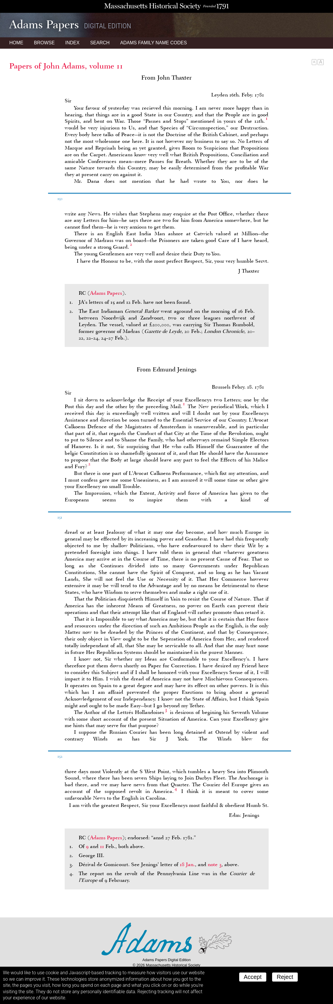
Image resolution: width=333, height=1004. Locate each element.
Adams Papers (106, 293)
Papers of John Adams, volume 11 (66, 66)
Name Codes (153, 42)
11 (102, 846)
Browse (44, 42)
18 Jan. (187, 864)
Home (16, 42)
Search (100, 42)
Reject (285, 977)
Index (72, 42)
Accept (253, 977)
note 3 (214, 864)
